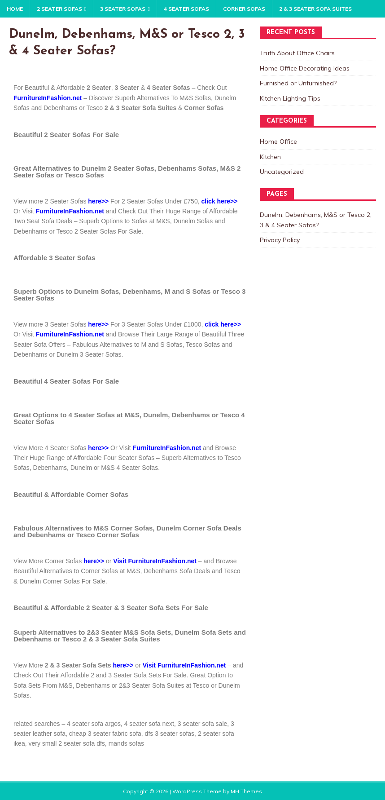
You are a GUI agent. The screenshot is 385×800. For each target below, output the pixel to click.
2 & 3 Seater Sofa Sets (78, 665)
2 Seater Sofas (59, 8)
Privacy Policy (280, 240)
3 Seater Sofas (122, 8)
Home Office (278, 141)
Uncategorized (282, 172)
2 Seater (99, 87)
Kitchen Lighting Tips (290, 98)
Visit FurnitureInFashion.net (155, 561)
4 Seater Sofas (186, 8)
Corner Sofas (244, 8)
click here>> (223, 324)
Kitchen (270, 157)
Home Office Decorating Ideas (305, 68)
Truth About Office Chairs (297, 53)
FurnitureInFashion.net (47, 98)
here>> (98, 201)
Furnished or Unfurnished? (298, 83)
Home (15, 8)
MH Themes (246, 791)
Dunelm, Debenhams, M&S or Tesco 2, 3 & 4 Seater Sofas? (316, 220)
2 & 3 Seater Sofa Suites (315, 8)
